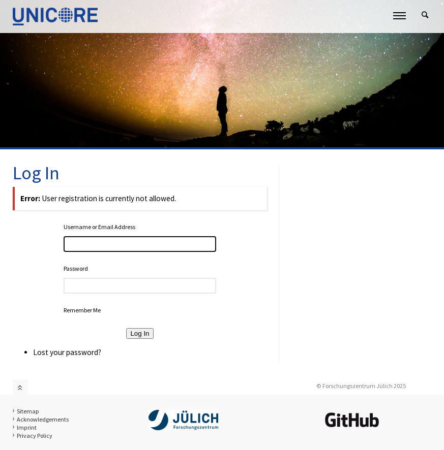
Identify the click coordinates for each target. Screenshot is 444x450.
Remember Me (82, 310)
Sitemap (28, 411)
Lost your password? (67, 352)
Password (76, 268)
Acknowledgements (43, 419)
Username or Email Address (99, 227)
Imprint (27, 427)
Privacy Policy (34, 435)
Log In (139, 333)
